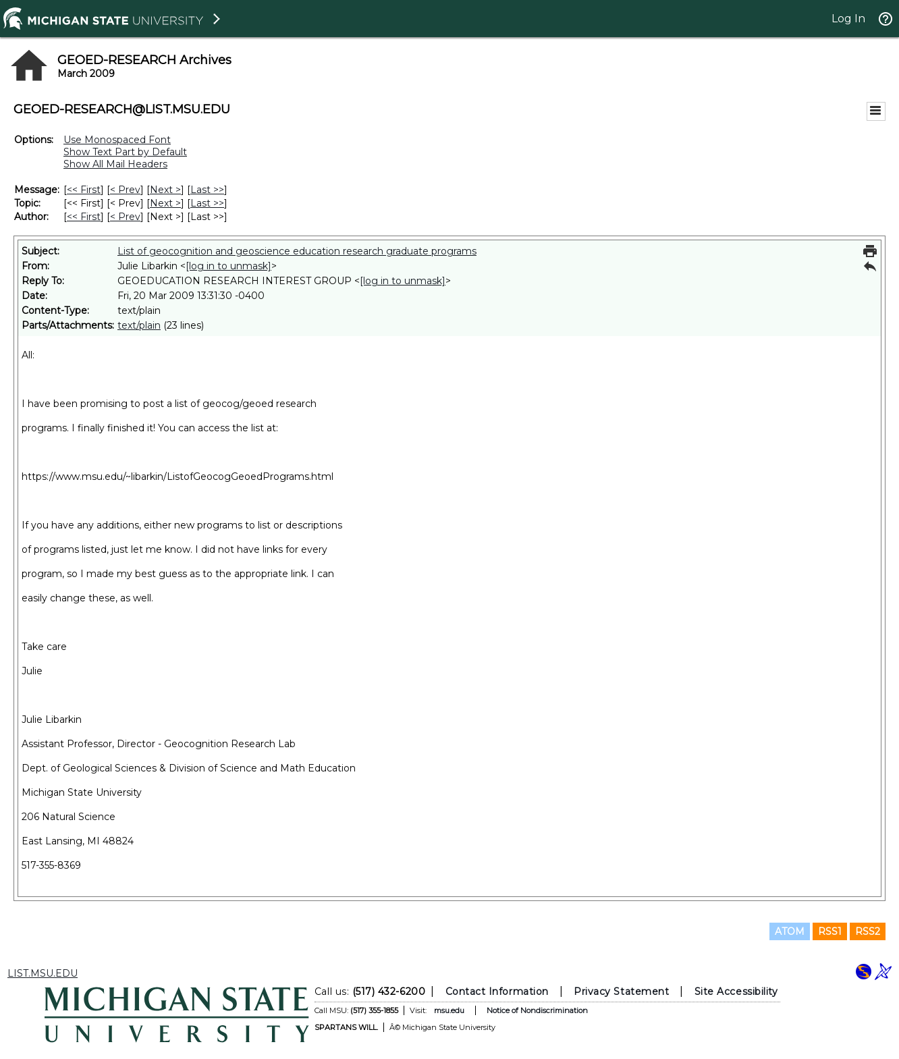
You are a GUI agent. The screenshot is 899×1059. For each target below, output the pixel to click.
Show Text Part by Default (125, 152)
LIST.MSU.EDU (42, 973)
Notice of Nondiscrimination (537, 1010)
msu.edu (449, 1010)
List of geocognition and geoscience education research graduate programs (296, 251)
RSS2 (867, 931)
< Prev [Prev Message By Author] (125, 217)
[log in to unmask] (228, 266)
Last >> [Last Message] (207, 190)
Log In (848, 18)
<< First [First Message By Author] (84, 217)
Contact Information (497, 991)
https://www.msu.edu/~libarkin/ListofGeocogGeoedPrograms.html (177, 476)
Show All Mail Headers (115, 164)
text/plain (139, 325)
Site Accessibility (736, 991)
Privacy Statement (621, 991)
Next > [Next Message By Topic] (165, 203)
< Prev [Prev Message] (125, 190)
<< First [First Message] (84, 190)
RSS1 (830, 931)
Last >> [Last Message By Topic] (207, 203)
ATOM (790, 931)
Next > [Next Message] (165, 190)
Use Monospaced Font (117, 140)
